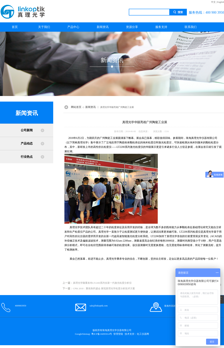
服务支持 (161, 27)
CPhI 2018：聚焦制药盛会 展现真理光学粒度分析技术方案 (104, 288)
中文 (213, 2)
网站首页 (76, 107)
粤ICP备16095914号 (101, 334)
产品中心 (73, 27)
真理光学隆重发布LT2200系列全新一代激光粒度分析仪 (102, 282)
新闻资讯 (103, 27)
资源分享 (132, 27)
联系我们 (191, 27)
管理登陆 (118, 334)
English (220, 2)
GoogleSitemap (82, 334)
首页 (15, 27)
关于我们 (44, 27)
